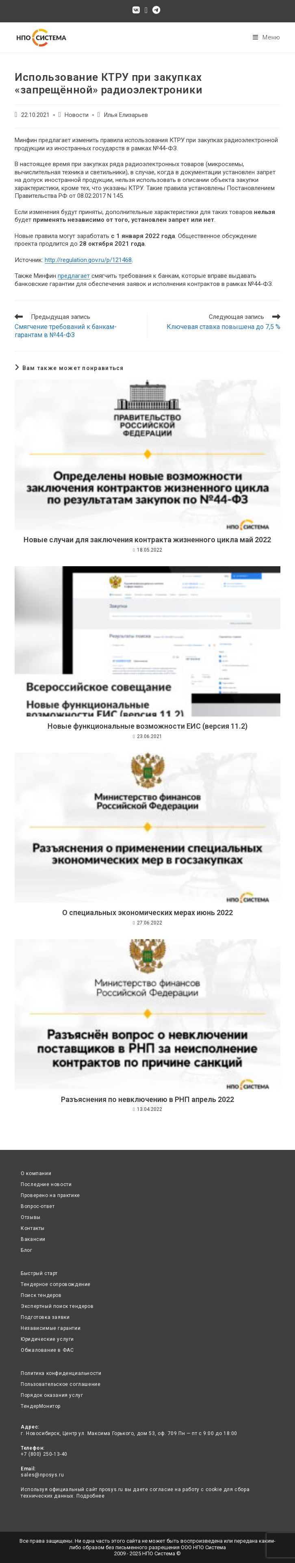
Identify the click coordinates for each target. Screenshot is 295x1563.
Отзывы (31, 1217)
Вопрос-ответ (37, 1206)
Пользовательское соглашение (60, 1384)
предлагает (74, 275)
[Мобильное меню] (266, 37)
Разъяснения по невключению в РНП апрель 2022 (147, 1099)
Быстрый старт (39, 1273)
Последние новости (46, 1184)
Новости (77, 115)
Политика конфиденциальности (61, 1373)
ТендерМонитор (41, 1406)
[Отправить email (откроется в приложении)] (146, 10)
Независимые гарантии (50, 1328)
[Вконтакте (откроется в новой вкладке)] (137, 10)
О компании (36, 1173)
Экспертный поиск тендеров (57, 1306)
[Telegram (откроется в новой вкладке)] (156, 10)
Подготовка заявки (45, 1317)
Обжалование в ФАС (47, 1350)
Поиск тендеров (41, 1295)
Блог (26, 1250)
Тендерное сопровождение (56, 1284)
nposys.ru (111, 1489)
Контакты (33, 1228)
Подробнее (90, 1496)
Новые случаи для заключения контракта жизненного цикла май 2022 (147, 539)
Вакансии (33, 1239)
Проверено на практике (50, 1195)
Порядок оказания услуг (52, 1395)
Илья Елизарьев (126, 115)
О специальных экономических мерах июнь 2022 (147, 912)
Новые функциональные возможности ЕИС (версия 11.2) (147, 726)
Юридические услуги (47, 1339)
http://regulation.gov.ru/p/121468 (88, 260)
